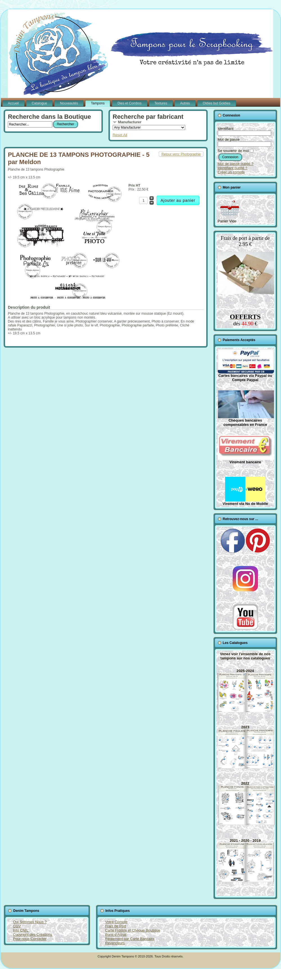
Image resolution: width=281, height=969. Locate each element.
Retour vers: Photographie (181, 154)
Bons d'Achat (115, 934)
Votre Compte (116, 922)
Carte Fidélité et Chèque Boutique (132, 930)
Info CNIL (20, 930)
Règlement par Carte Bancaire (130, 939)
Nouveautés (69, 103)
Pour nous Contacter (29, 939)
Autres (185, 103)
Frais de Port (115, 926)
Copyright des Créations (32, 934)
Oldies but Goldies (216, 103)
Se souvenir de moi (233, 151)
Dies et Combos (129, 103)
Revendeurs (115, 943)
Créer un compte (231, 172)
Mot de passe (229, 139)
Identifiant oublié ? (233, 168)
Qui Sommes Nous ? (30, 922)
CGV (17, 926)
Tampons (98, 103)
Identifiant (226, 128)
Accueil (13, 103)
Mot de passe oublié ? (235, 164)
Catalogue (39, 103)
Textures (161, 103)
